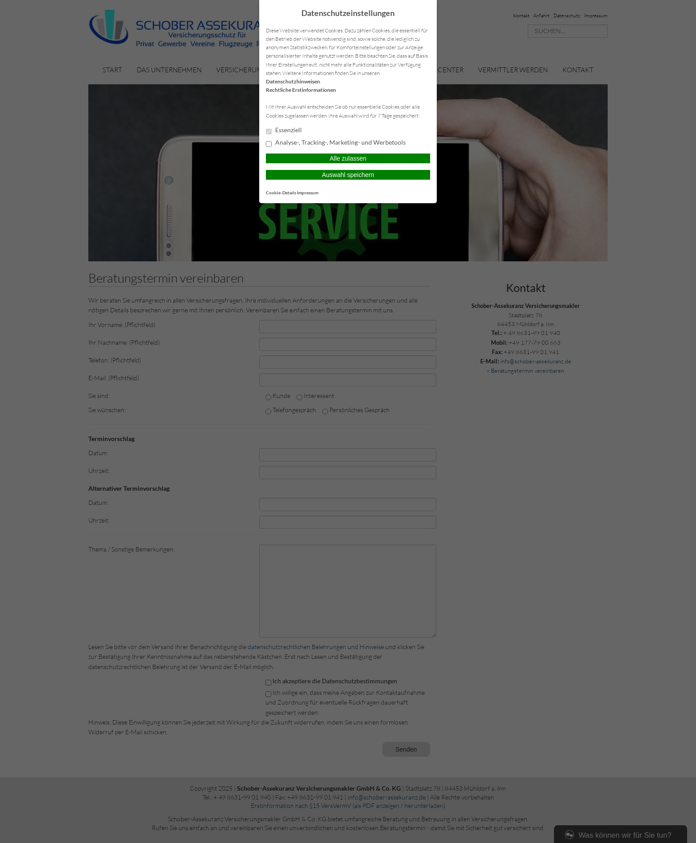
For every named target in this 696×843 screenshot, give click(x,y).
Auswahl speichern (348, 174)
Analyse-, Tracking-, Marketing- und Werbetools (336, 143)
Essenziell (284, 130)
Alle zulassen (348, 158)
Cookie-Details (281, 192)
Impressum (307, 192)
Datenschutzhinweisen (293, 81)
